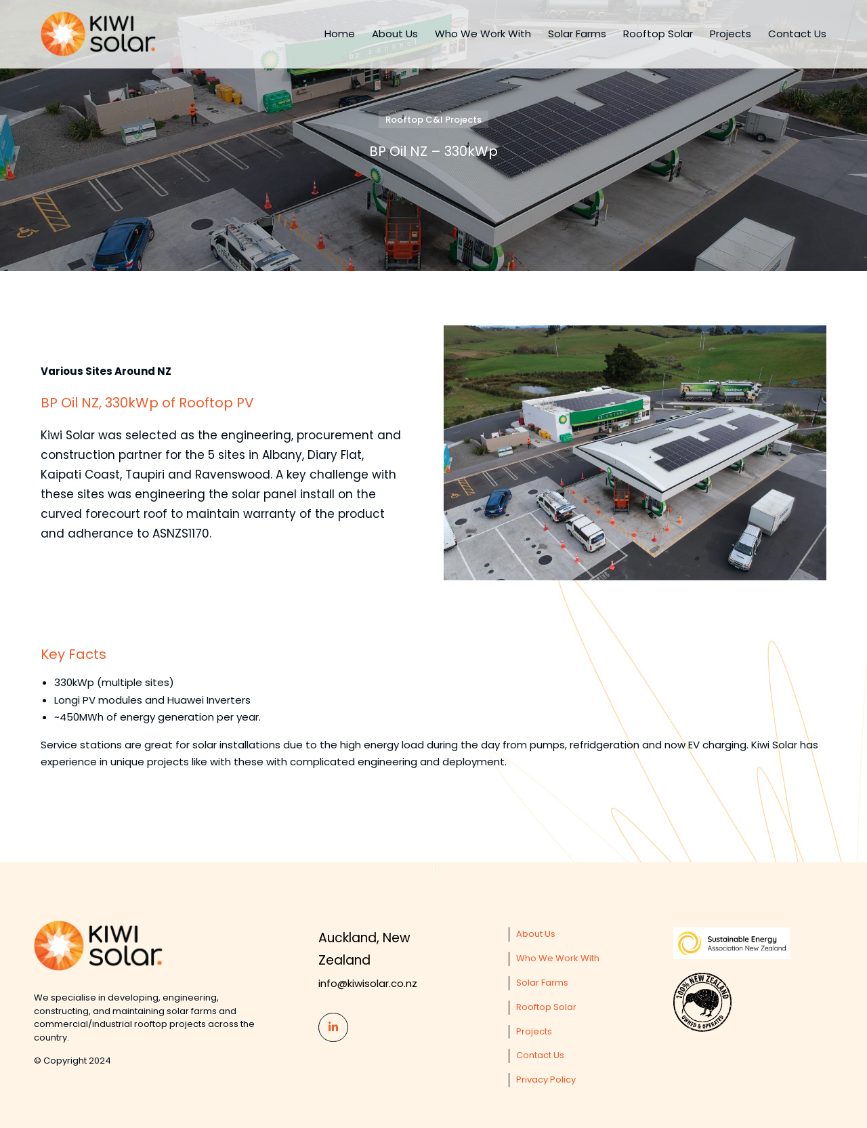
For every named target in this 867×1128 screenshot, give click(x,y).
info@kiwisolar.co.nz (367, 983)
